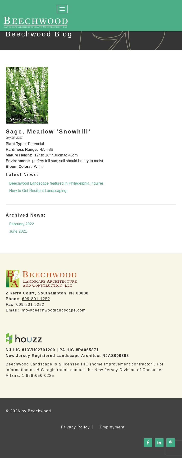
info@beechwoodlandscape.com (53, 310)
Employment (112, 427)
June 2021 (18, 231)
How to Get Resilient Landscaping (37, 191)
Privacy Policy (75, 427)
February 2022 (21, 224)
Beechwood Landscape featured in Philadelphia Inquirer (56, 183)
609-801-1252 (36, 299)
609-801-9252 (30, 304)
